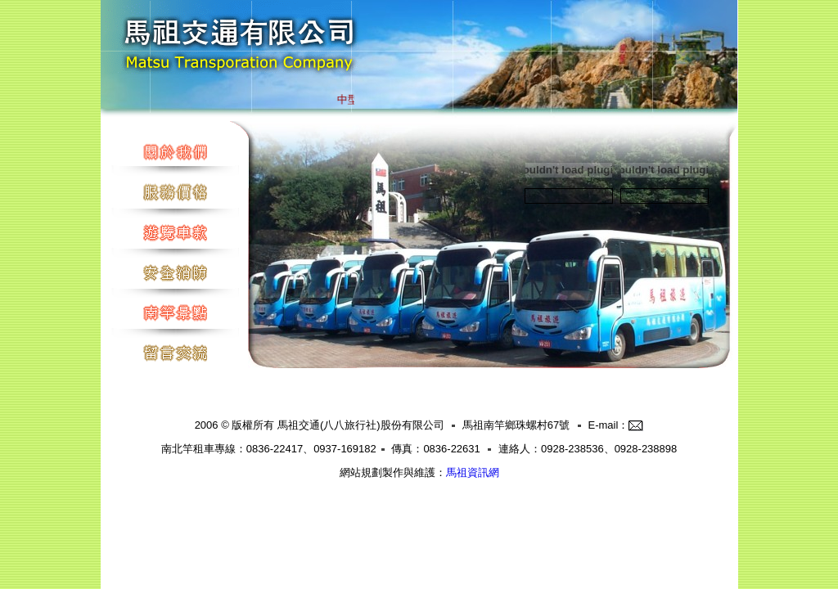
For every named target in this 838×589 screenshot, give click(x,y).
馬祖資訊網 (472, 472)
